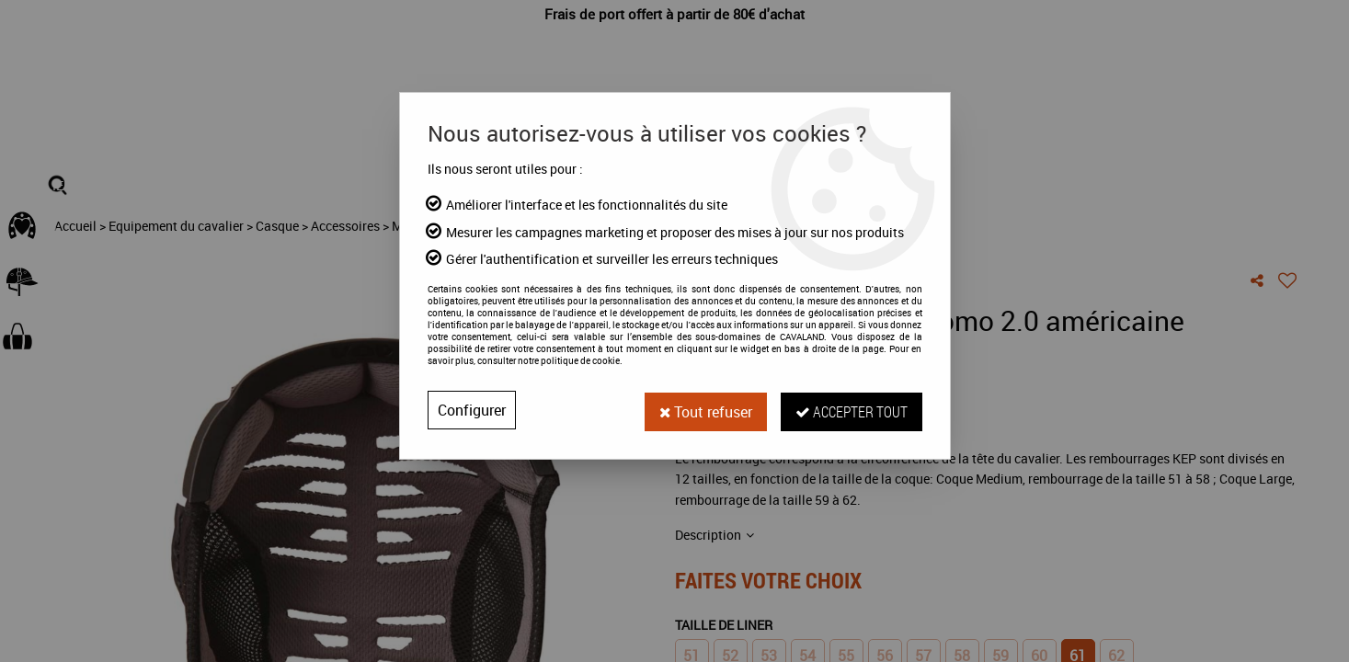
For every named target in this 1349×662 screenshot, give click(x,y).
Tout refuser (705, 410)
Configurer (472, 410)
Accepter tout (851, 409)
